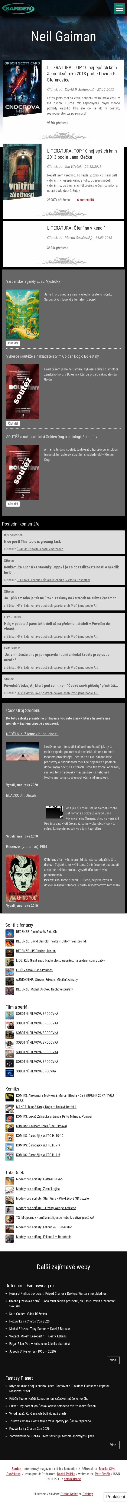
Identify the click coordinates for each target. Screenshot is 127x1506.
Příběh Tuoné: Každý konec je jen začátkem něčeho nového (48, 1399)
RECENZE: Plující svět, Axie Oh (36, 932)
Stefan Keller (69, 1494)
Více (113, 1360)
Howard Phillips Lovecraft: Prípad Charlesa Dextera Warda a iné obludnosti (58, 1294)
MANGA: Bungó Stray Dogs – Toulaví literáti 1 (46, 1107)
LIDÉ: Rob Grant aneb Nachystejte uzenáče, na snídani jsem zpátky (60, 960)
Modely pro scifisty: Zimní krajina (38, 1189)
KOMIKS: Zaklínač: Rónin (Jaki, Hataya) (41, 1126)
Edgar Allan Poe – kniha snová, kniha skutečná (39, 1344)
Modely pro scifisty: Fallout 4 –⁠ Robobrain (43, 1237)
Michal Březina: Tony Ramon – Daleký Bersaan (40, 1329)
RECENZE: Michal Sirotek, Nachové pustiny (44, 989)
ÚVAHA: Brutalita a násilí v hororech (40, 549)
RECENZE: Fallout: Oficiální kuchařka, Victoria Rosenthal (53, 580)
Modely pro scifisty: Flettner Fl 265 (39, 1179)
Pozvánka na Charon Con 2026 (29, 1321)
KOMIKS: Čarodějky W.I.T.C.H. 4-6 (38, 1155)
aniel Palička (67, 1474)
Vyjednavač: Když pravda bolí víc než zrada (37, 1413)
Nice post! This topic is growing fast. (32, 541)
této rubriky (19, 718)
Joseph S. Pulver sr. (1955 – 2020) (32, 1351)
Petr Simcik (12, 648)
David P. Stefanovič (79, 89)
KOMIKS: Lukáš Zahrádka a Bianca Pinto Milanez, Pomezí (54, 1116)
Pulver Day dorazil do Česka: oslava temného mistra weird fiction (52, 1406)
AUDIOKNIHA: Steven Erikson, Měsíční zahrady (47, 980)
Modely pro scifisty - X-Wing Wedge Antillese (46, 1208)
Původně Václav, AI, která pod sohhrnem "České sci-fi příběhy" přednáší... (61, 685)
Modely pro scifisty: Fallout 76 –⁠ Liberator (44, 1227)
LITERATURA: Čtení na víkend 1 (76, 228)
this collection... (14, 535)
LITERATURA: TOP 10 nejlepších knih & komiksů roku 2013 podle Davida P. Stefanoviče (82, 74)
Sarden (17, 1469)
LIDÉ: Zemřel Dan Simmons (34, 970)
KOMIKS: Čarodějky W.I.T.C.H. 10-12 (40, 1136)
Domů (6, 55)
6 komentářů (85, 200)
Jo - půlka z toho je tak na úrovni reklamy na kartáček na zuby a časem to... (62, 598)
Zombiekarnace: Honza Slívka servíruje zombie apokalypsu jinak (51, 1436)
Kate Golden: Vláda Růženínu (28, 1314)
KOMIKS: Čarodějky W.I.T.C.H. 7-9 (38, 1145)
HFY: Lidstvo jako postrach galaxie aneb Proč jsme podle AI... (57, 606)
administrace (72, 1479)
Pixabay (87, 1494)
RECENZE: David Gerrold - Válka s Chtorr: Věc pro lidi (51, 941)
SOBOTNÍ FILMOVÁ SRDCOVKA (37, 1014)
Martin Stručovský (78, 237)
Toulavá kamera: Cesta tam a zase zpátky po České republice (50, 1421)
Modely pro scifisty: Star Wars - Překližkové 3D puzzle (52, 1198)
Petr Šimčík (102, 1474)
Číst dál (13, 343)
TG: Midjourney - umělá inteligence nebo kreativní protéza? (55, 1218)
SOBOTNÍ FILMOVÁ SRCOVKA (36, 1071)
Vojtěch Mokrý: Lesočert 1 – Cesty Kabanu (37, 1336)
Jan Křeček (73, 166)
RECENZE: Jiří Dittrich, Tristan (36, 951)
